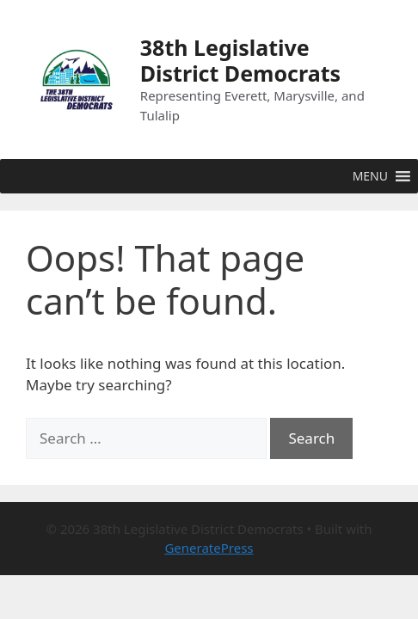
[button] (370, 176)
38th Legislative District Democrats (240, 60)
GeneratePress (208, 547)
